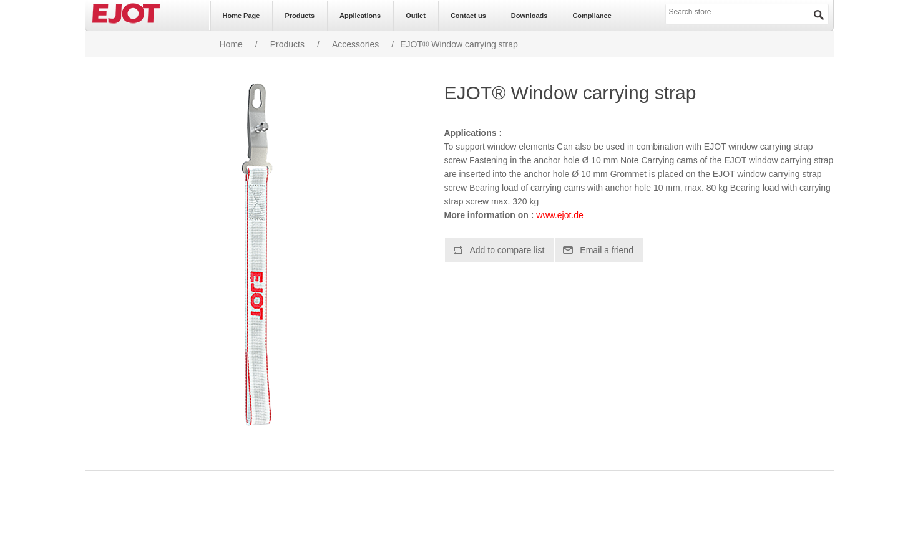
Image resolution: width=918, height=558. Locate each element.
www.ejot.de (559, 215)
